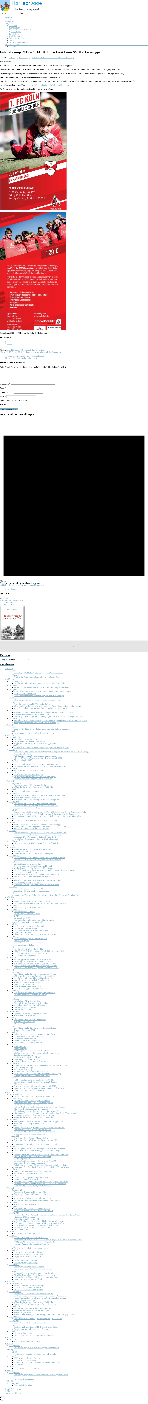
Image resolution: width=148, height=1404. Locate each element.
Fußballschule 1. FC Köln (34, 350)
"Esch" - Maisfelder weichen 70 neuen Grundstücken (33, 1213)
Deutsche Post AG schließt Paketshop (28, 1045)
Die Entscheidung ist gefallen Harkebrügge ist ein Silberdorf (36, 1351)
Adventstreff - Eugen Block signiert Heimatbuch (32, 1103)
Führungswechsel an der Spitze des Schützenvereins (33, 782)
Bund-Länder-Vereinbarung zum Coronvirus (30, 956)
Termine (8, 19)
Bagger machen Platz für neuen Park (27, 1259)
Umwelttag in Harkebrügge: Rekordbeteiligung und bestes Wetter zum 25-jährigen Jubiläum (48, 719)
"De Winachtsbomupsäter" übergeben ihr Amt (31, 1180)
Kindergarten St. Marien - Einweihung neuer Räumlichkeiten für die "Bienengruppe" (45, 1116)
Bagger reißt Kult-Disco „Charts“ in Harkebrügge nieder (35, 746)
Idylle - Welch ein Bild (22, 935)
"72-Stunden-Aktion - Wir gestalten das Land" (31, 1240)
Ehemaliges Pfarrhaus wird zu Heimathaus (29, 1137)
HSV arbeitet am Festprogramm (26, 958)
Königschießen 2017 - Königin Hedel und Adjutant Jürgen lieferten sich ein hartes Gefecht (47, 1218)
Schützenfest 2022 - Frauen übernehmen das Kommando (35, 806)
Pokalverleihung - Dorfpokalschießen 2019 (30, 1064)
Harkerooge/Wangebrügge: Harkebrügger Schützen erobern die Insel (39, 1151)
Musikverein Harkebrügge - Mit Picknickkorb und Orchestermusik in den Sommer (44, 817)
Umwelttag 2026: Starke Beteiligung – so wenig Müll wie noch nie (38, 676)
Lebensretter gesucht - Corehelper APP (28, 892)
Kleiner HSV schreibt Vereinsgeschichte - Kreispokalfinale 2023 (38, 761)
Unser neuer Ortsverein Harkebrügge (27, 989)
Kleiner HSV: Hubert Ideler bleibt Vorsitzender (31, 831)
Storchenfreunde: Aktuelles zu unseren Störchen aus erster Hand (38, 883)
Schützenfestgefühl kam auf (24, 914)
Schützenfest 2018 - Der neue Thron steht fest (31, 1141)
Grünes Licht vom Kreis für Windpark (28, 1282)
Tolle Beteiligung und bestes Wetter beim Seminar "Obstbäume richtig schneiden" (44, 715)
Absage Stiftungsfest (21, 943)
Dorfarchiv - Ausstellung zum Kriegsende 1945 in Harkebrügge (37, 863)
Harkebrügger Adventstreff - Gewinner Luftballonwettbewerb (37, 1203)
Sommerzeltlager (20, 1051)
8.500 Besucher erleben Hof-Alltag (27, 1361)
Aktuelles (8, 17)
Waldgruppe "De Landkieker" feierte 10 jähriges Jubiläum (35, 1245)
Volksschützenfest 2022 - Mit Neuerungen (29, 811)
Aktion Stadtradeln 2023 (23, 763)
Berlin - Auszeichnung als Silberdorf (27, 1344)
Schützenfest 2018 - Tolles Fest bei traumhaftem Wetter (34, 1135)
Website (3, 399)
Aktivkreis (13, 26)
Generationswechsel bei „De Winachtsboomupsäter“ (33, 1105)
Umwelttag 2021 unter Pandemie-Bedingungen (31, 894)
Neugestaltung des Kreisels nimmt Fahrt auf (30, 744)
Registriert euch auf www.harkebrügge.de (29, 1255)
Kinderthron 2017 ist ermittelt (25, 1220)
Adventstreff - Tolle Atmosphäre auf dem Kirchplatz (33, 1297)
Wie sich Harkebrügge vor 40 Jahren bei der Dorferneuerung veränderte (40, 711)
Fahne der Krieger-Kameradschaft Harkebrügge (31, 983)
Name (3, 391)
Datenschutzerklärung (13, 1396)
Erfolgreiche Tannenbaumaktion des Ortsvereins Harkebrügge (37, 680)
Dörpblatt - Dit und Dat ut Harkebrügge (28, 1182)
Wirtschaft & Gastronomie (19, 42)
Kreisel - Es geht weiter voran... (25, 1303)
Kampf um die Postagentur (24, 1382)
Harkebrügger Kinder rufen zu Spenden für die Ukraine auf (36, 842)
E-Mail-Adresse (6, 395)
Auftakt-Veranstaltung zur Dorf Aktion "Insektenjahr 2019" (36, 1037)
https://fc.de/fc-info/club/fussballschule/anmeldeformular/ (48, 85)
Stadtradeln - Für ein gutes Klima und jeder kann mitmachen (36, 887)
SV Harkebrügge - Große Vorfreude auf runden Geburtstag (35, 1085)
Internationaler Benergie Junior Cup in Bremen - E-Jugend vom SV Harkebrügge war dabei (48, 1243)
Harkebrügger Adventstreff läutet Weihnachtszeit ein (33, 981)
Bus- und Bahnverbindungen (12, 603)
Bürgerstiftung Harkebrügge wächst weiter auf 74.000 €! (35, 1164)
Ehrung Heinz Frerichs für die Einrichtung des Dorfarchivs (35, 823)
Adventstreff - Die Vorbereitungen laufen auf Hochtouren (35, 1307)
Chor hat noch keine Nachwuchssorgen (28, 777)
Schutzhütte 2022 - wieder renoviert (27, 800)
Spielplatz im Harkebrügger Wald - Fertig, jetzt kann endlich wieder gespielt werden (45, 1317)
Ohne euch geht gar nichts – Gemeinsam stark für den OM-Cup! (37, 703)
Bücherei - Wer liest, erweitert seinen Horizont (31, 1074)
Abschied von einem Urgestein (25, 1263)
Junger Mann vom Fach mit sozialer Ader (29, 1039)
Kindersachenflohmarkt (22, 1012)
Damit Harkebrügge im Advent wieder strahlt (30, 991)
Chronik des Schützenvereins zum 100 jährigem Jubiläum (35, 968)
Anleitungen (5, 601)
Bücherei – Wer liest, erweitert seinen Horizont (23, 358)
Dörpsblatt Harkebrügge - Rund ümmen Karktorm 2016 (34, 1278)
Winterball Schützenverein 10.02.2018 (28, 1176)
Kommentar (5, 387)
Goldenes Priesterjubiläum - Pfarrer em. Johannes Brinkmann (36, 1280)
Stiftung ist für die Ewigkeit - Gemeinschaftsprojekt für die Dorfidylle (40, 1226)
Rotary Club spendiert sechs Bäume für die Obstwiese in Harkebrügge (40, 1301)
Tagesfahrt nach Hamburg (23, 1058)
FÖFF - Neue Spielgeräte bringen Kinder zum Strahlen (34, 1083)
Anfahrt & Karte (11, 1394)
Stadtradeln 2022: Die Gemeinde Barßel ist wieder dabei (35, 840)
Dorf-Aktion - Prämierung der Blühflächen (30, 1022)
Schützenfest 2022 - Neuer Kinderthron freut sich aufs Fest (36, 809)
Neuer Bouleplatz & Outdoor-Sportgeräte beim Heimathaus (36, 767)
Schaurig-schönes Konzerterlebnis (26, 1207)
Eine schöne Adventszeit (23, 854)
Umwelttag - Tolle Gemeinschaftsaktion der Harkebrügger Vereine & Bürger (42, 1170)
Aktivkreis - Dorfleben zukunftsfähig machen (31, 1112)
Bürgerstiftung (14, 28)
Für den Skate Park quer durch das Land (29, 929)
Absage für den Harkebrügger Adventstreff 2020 (32, 904)
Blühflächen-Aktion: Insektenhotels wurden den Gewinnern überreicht (40, 906)
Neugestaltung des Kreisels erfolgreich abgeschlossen (34, 736)
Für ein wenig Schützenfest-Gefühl (27, 917)
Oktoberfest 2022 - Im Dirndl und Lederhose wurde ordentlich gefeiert (40, 798)
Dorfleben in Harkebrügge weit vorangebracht (31, 1251)
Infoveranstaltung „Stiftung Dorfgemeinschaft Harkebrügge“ (36, 1228)
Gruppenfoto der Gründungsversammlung (29, 1166)
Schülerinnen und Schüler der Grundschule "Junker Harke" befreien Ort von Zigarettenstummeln (50, 815)
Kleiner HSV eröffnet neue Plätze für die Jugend (32, 879)
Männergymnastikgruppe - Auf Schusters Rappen (32, 1078)
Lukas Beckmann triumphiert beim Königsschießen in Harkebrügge (39, 698)
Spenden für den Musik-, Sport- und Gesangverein (32, 1159)
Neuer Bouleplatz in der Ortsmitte (26, 794)
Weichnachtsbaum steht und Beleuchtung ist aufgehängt (34, 979)
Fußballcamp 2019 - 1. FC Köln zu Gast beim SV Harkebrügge (37, 1076)
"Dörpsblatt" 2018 (20, 1087)
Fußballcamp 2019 (16, 350)
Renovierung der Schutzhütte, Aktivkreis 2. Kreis (32, 1230)
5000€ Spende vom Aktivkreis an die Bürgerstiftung (33, 1174)
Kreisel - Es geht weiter (22, 1315)
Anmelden (13, 47)
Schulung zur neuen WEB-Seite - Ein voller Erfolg (32, 1272)
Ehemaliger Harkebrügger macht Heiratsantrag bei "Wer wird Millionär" (41, 1068)
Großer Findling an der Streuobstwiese (28, 910)
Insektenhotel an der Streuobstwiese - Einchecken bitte (34, 923)
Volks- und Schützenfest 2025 (25, 696)
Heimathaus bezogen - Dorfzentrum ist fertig (30, 997)
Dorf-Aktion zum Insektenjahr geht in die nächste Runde (35, 1031)
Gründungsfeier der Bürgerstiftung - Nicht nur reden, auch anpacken (39, 1130)
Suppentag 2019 (20, 1049)
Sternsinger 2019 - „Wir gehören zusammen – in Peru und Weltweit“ (39, 1091)
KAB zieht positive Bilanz (23, 1162)
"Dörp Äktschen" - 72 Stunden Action (28, 1371)
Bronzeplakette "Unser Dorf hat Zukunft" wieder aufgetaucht (36, 877)
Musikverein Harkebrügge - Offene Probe (29, 1060)
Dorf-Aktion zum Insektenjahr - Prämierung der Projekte (35, 977)
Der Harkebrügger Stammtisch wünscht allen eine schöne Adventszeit (40, 1299)
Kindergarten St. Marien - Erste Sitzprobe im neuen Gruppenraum (38, 1124)
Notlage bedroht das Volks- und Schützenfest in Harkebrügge (36, 725)
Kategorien (9, 23)
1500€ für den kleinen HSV (24, 987)
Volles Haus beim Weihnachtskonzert (28, 1290)
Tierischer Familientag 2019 (24, 1024)
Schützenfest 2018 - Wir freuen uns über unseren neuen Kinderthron (39, 1143)
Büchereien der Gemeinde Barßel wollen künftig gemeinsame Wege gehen (41, 750)
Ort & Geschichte (15, 36)
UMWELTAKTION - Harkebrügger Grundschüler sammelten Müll (39, 954)
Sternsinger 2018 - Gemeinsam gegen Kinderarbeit (33, 1189)
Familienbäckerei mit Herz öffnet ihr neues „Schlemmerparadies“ (38, 838)
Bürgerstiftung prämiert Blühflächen (27, 867)
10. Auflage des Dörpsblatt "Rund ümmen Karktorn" (33, 964)
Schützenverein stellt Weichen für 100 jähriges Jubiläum (35, 966)
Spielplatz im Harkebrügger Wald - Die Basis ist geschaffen (36, 1330)
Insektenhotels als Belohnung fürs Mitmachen (31, 1016)
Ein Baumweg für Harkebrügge (25, 875)
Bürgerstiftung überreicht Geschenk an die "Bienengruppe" (36, 1114)
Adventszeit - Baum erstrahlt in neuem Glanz (30, 1195)
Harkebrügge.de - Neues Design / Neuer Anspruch (32, 1311)
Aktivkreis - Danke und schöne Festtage (28, 1288)
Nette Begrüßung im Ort (23, 1336)
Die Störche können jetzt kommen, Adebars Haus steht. (34, 1338)
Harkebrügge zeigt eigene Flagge (26, 1265)
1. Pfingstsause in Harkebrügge (25, 1363)
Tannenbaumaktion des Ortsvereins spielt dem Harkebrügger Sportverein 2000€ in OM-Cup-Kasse (50, 723)
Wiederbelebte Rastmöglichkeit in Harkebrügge (31, 717)
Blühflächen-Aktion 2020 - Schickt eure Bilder (31, 933)
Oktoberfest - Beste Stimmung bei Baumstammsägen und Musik (38, 1321)
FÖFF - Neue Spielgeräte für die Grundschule (31, 1093)
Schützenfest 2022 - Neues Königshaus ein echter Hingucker (36, 802)
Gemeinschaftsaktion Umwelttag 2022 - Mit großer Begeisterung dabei (40, 836)
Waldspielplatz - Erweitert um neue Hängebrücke (32, 1054)
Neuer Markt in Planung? (23, 1072)
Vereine (12, 40)
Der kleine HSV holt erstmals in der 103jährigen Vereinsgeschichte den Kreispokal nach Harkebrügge (51, 755)
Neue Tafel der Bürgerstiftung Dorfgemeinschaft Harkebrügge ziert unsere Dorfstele (45, 873)
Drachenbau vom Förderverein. (25, 1010)
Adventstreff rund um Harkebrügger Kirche (30, 788)
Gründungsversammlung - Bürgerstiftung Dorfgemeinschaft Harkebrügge (41, 1168)
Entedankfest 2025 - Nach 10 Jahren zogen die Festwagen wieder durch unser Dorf (44, 694)
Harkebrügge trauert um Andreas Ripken (29, 1270)
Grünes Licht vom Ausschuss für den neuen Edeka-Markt (35, 937)
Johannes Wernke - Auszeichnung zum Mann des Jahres (34, 1276)
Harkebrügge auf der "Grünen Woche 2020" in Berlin (33, 962)
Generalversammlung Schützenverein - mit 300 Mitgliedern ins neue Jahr (41, 1184)
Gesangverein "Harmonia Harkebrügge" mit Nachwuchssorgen (37, 1153)
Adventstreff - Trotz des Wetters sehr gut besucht (32, 1197)
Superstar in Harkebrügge (23, 1388)
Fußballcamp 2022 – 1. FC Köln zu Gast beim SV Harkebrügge (37, 827)
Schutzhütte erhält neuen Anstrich (26, 1018)
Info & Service (14, 34)
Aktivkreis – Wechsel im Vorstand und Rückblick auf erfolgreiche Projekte (41, 690)
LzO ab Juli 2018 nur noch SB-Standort (28, 1292)
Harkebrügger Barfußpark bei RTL (27, 931)
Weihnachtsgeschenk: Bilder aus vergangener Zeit (32, 852)
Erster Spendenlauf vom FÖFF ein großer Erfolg (32, 707)
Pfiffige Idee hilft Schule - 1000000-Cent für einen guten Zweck (38, 1365)
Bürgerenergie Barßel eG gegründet (27, 1236)
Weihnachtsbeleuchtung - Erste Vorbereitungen (31, 1313)
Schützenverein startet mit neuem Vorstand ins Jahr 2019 (35, 1089)
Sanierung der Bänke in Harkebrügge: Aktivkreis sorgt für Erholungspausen (42, 732)
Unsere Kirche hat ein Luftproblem (27, 1043)
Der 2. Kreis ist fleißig (22, 1232)
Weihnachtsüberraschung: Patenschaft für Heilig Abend (34, 790)
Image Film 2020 (7, 607)
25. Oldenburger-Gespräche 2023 (26, 742)
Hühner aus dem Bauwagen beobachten (28, 773)
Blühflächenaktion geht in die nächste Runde (30, 941)
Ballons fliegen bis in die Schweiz (26, 1108)
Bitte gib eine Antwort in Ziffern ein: (13, 403)
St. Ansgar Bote (7, 605)
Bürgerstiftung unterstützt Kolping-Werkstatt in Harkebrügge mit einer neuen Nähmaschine (48, 819)
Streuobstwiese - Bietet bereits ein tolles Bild (30, 1326)
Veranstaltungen (41, 352)
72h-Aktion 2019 (20, 1027)
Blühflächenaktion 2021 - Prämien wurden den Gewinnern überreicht (39, 860)
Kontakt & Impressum (13, 1392)
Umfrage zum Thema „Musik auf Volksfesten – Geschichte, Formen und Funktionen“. (46, 898)
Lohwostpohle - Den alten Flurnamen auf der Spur (32, 1132)
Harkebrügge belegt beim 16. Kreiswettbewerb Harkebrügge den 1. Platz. (41, 1378)
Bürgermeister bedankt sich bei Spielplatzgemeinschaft (34, 995)
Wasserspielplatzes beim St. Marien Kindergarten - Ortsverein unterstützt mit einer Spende (47, 709)
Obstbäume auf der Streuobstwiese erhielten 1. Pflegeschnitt (36, 1056)
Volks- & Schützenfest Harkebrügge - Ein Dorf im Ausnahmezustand (39, 1224)
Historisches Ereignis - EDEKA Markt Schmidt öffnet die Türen (37, 846)
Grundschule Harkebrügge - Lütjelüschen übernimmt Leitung (36, 970)
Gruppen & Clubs (15, 32)
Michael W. (4, 352)
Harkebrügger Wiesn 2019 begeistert (27, 1004)
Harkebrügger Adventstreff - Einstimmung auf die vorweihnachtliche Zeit (41, 686)
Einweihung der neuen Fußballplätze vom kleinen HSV (34, 869)
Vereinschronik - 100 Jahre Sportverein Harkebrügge (33, 871)
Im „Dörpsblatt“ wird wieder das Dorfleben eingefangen (35, 779)
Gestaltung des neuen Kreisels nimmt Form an (31, 1332)
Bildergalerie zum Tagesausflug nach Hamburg (31, 1006)
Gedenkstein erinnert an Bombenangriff (28, 946)
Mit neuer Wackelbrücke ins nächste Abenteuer (31, 1247)
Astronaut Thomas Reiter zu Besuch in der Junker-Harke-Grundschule (40, 1186)
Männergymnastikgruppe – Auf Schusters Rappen (24, 356)
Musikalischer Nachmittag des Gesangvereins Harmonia (35, 1357)
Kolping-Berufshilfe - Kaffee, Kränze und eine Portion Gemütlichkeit (39, 1110)
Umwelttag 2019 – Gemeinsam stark (27, 1062)
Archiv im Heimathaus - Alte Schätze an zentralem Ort (34, 1099)
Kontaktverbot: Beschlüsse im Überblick (29, 952)
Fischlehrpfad (19, 1367)
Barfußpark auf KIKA (22, 921)
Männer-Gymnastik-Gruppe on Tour (27, 985)
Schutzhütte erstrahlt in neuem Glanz (27, 1222)
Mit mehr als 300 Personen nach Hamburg (29, 1008)
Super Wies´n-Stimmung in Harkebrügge (29, 1126)
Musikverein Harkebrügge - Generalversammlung (32, 1201)
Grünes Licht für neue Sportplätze (26, 1000)
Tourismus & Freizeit (17, 38)
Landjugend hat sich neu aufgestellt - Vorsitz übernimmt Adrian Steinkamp (41, 829)
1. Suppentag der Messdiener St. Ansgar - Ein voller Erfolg (36, 1147)
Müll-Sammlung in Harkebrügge (26, 948)
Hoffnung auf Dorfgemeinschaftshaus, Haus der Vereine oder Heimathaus (41, 1157)
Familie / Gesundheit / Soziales (20, 30)
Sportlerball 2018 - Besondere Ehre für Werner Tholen (34, 1118)
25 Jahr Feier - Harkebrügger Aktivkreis (28, 1257)
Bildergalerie (9, 21)
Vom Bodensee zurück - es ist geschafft (28, 925)
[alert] (74, 504)
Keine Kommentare (54, 352)
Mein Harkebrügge (12, 44)
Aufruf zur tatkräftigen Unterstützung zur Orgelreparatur (35, 759)
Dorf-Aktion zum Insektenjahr (25, 1041)
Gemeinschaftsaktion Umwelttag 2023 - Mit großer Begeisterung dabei (40, 769)
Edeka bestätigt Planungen (24, 1070)
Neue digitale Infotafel (22, 757)
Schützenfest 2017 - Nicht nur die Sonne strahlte (32, 1211)
